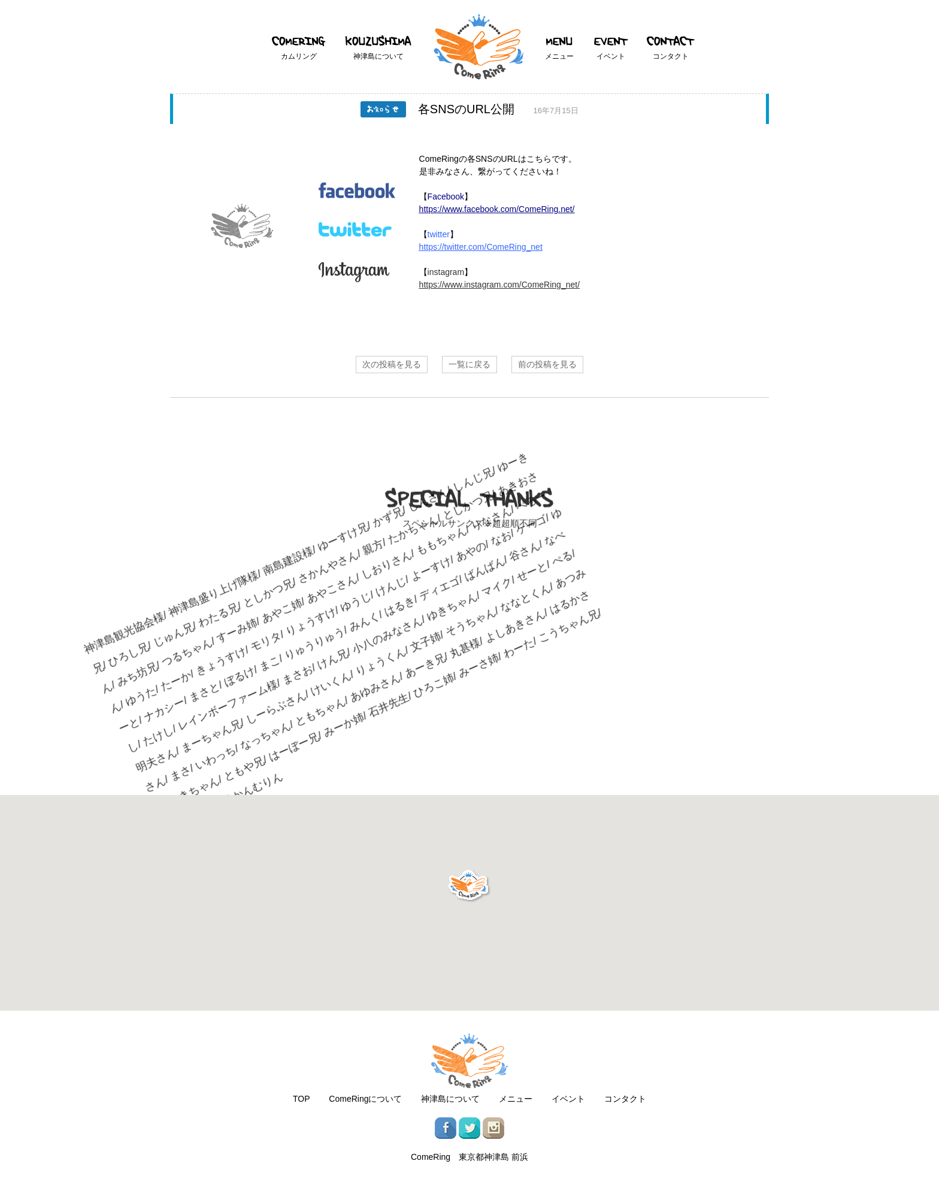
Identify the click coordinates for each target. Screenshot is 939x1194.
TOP (301, 1099)
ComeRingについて (365, 1099)
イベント (568, 1099)
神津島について (450, 1099)
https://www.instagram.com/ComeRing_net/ (499, 284)
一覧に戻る (469, 364)
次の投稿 (391, 364)
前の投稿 (547, 364)
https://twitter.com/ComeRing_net (481, 247)
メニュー (515, 1099)
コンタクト (625, 1099)
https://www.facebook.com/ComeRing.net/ (497, 209)
